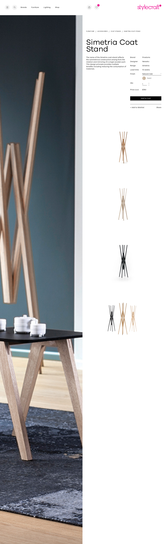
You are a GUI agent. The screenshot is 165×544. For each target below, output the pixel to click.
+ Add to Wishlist (137, 108)
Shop (57, 7)
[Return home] (149, 7)
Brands (24, 7)
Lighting (47, 7)
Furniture (35, 7)
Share (158, 108)
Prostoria (146, 57)
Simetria (145, 65)
